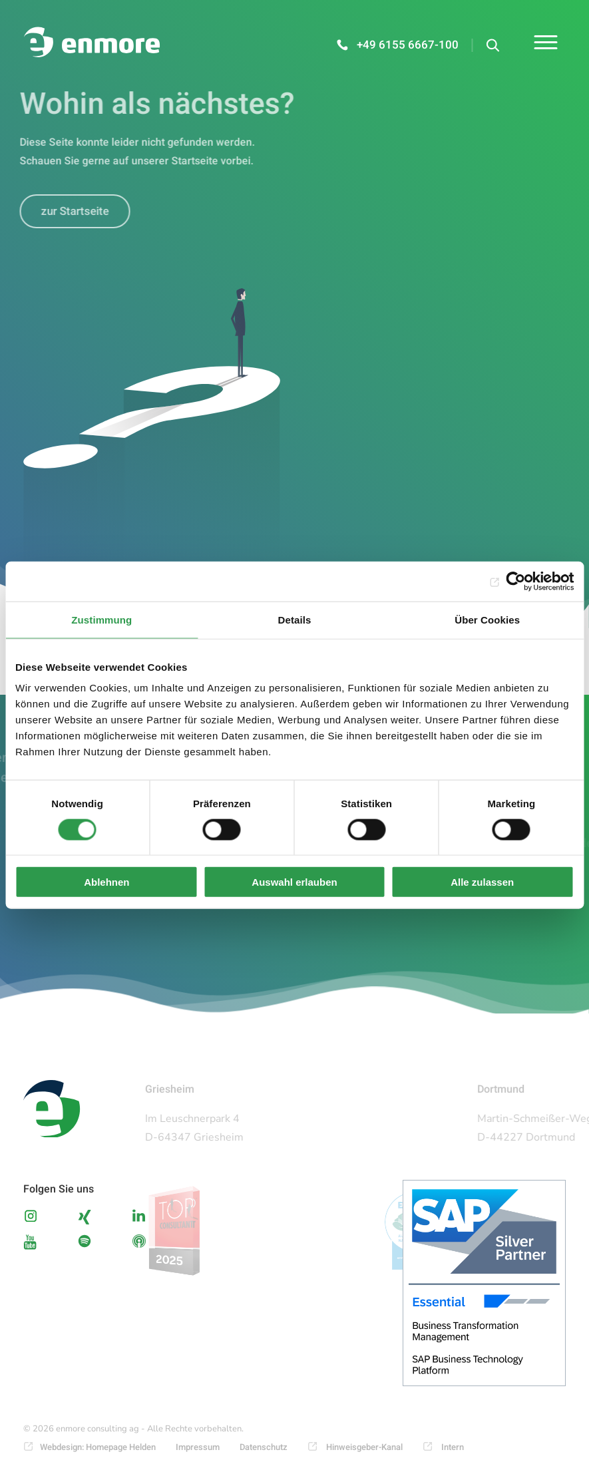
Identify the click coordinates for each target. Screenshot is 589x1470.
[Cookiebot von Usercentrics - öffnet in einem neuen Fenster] (515, 581)
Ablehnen (106, 882)
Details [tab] (294, 619)
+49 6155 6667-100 (408, 45)
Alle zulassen (482, 882)
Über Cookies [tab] (487, 619)
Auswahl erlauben (294, 882)
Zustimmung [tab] (101, 619)
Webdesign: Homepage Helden (98, 1447)
